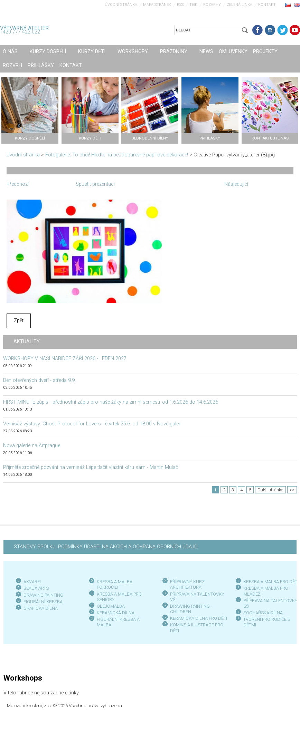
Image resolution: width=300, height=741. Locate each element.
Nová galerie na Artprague (31, 446)
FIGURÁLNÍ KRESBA (43, 601)
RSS (180, 4)
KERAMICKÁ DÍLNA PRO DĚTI (198, 618)
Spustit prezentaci (95, 184)
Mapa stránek (157, 4)
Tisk (193, 4)
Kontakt (267, 4)
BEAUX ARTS (36, 588)
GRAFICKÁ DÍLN (39, 608)
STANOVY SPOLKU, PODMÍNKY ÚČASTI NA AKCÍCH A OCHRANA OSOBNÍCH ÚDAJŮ (105, 547)
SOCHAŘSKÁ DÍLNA (263, 612)
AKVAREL (33, 581)
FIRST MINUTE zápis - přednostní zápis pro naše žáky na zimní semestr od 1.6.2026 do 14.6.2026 (110, 402)
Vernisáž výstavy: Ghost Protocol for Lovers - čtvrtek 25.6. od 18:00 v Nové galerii (92, 424)
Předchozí (18, 184)
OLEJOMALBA (111, 606)
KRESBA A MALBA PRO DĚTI (270, 581)
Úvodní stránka (121, 4)
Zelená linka (239, 4)
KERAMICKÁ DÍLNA (115, 612)
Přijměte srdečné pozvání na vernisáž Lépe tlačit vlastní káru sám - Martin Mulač (90, 467)
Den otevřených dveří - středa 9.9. (39, 380)
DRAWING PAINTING (43, 595)
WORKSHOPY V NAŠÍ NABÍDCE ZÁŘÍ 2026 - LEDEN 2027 (64, 359)
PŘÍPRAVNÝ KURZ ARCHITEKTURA (187, 584)
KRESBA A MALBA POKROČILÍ (114, 584)
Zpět (19, 321)
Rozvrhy (212, 4)
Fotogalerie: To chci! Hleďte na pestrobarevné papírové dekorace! (116, 155)
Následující (236, 184)
